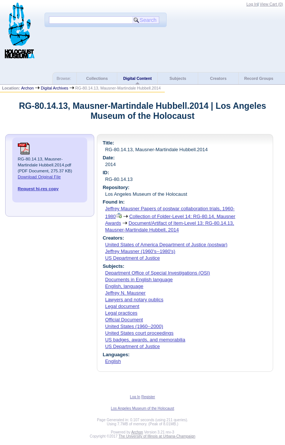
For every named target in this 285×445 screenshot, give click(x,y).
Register (148, 397)
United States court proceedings (139, 333)
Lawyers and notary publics (134, 299)
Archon (27, 88)
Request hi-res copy (38, 188)
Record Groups (258, 78)
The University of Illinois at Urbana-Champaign (157, 436)
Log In (252, 4)
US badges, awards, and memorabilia (145, 339)
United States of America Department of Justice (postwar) (166, 244)
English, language (124, 286)
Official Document (124, 319)
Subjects (178, 78)
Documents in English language (139, 279)
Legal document (122, 306)
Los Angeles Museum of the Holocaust (142, 408)
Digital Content (137, 78)
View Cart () (271, 4)
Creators (218, 78)
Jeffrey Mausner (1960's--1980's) (140, 251)
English (113, 361)
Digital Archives (54, 88)
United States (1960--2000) (134, 326)
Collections (97, 78)
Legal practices (121, 313)
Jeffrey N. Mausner (125, 293)
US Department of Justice (132, 258)
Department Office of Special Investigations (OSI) (157, 273)
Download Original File (39, 177)
